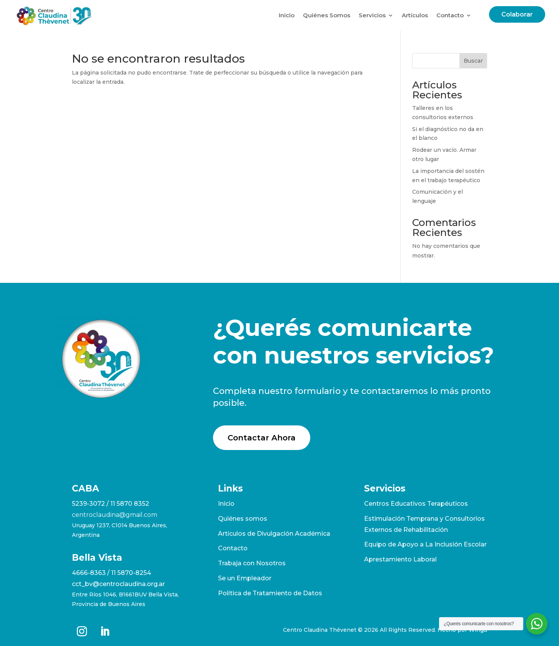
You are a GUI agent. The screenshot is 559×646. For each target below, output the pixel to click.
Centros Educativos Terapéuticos (416, 503)
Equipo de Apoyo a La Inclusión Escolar (425, 544)
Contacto (450, 15)
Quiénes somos (242, 518)
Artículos (415, 15)
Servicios (372, 15)
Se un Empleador (244, 578)
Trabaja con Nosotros (252, 563)
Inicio (286, 15)
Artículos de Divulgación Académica (274, 533)
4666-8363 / (91, 572)
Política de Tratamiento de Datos (270, 593)
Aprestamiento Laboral (400, 559)
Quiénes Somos (326, 15)
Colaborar (517, 14)
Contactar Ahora (262, 437)
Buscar (473, 60)
